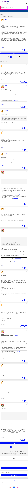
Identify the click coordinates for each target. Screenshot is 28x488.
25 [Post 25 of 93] (2, 47)
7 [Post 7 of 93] (2, 223)
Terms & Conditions (24, 482)
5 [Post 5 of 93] (2, 165)
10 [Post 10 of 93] (2, 324)
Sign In (27, 1)
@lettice (3, 117)
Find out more (17, 90)
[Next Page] (19, 57)
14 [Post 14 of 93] (2, 437)
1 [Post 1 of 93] (2, 79)
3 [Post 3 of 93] (2, 125)
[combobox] (13, 7)
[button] (26, 18)
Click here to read (16, 100)
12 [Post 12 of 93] (2, 375)
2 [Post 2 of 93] (2, 104)
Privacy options (3, 482)
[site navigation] (1, 1)
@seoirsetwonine (4, 412)
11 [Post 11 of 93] (2, 358)
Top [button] (14, 480)
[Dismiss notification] (27, 4)
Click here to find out (18, 194)
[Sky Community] (5, 1)
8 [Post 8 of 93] (2, 265)
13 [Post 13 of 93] (2, 398)
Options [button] (1, 14)
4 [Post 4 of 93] (2, 147)
